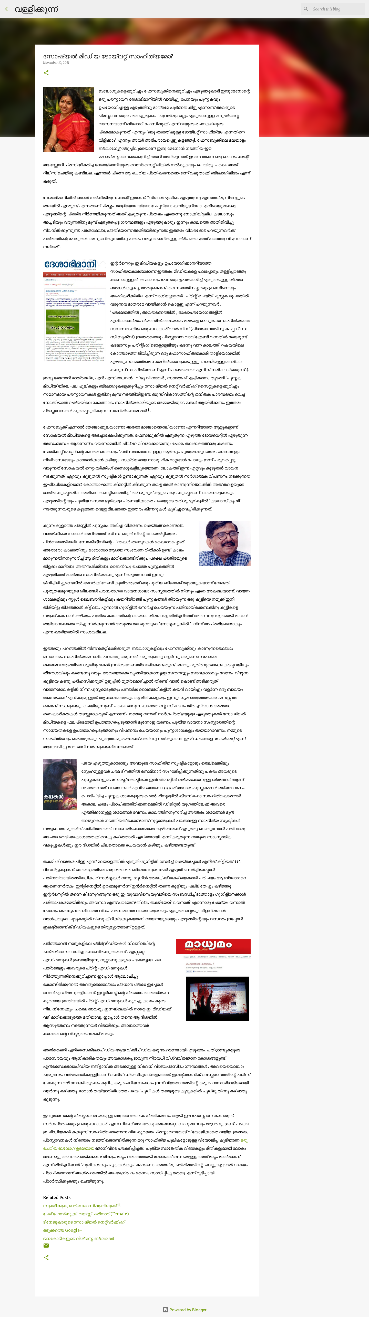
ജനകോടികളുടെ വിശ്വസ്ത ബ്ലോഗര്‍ (78, 1238)
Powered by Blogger (184, 1310)
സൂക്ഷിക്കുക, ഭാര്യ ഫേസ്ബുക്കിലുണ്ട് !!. (82, 1205)
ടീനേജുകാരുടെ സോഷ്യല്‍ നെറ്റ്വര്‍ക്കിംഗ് (84, 1222)
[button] (46, 73)
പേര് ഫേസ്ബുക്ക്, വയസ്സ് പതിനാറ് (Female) (86, 1213)
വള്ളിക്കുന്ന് (36, 8)
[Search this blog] (338, 9)
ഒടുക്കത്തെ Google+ (63, 1230)
